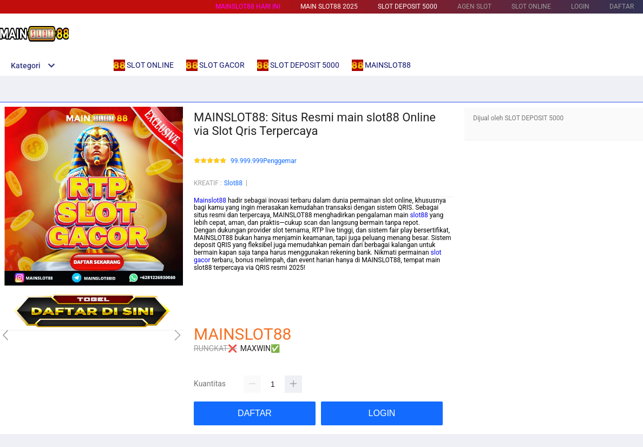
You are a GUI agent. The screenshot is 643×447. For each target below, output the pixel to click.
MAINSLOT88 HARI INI (247, 6)
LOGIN (580, 6)
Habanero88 (211, 312)
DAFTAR (621, 6)
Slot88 (233, 183)
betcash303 (211, 305)
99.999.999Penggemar (264, 161)
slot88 (419, 215)
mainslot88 (210, 275)
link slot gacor (214, 290)
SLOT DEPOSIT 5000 (407, 6)
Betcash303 (211, 282)
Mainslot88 (210, 200)
